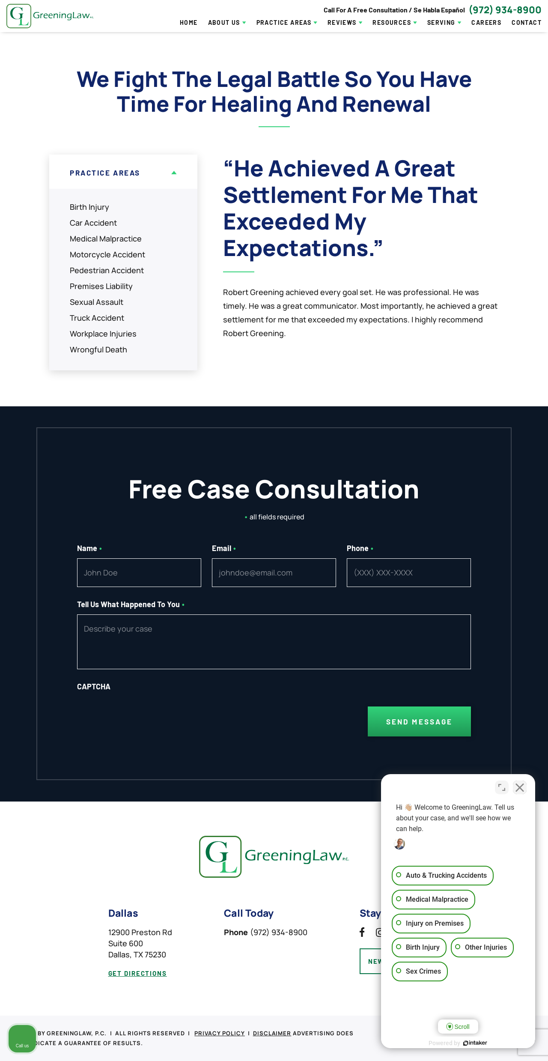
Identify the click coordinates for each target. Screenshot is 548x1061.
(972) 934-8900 (505, 9)
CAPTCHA (93, 686)
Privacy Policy (219, 1033)
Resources (391, 22)
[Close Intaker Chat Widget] (520, 787)
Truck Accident (97, 318)
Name (89, 548)
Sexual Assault (96, 302)
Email (224, 548)
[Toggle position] (502, 787)
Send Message (419, 721)
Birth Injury (89, 207)
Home (189, 22)
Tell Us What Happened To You (131, 604)
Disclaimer (272, 1033)
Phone (360, 548)
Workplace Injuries (103, 333)
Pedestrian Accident (107, 270)
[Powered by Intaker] (475, 1043)
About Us (224, 22)
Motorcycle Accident (107, 254)
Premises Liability (101, 286)
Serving (441, 22)
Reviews (342, 22)
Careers (486, 22)
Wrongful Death (98, 349)
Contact (527, 22)
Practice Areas (284, 22)
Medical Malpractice (106, 238)
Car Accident (93, 223)
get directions (137, 973)
